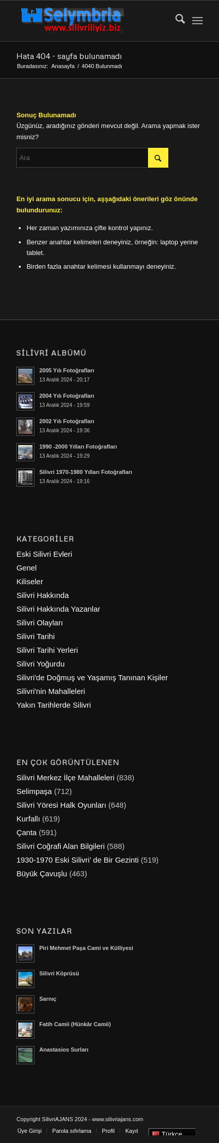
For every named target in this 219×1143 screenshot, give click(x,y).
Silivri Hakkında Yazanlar (58, 609)
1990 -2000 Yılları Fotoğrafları (78, 446)
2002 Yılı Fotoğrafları (66, 421)
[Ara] (175, 21)
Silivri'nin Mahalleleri (50, 691)
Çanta (26, 832)
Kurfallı (28, 818)
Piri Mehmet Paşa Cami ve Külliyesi (86, 948)
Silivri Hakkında (42, 595)
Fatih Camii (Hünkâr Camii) (75, 1024)
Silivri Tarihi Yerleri (47, 650)
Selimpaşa (34, 791)
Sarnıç (47, 999)
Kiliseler (29, 581)
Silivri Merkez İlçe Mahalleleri (65, 777)
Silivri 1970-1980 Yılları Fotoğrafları (85, 472)
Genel (26, 567)
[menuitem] (175, 21)
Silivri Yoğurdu (40, 663)
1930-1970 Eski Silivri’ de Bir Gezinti (77, 859)
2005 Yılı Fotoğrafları (66, 370)
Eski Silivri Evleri (44, 554)
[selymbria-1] (90, 21)
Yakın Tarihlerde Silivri (53, 705)
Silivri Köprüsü (59, 973)
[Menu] (197, 21)
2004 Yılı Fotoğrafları (66, 396)
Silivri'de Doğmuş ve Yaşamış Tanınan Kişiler (92, 677)
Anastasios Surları (63, 1049)
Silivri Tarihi (35, 636)
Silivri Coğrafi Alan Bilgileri (60, 846)
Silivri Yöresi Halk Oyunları (61, 805)
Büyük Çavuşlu (41, 873)
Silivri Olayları (39, 622)
